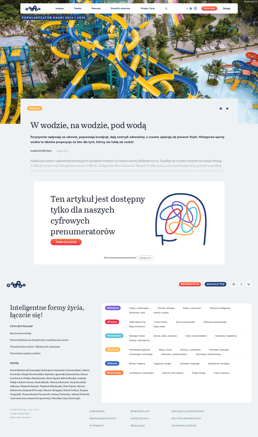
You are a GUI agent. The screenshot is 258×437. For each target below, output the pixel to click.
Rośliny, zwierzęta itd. (139, 340)
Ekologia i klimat (137, 336)
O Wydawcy (97, 425)
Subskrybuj (209, 8)
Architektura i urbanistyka (141, 373)
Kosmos (113, 321)
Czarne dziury (160, 322)
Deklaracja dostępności (188, 411)
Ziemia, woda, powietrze (165, 336)
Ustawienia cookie (184, 425)
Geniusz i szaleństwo (190, 349)
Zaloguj (226, 8)
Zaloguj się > (145, 257)
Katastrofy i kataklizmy (226, 336)
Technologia (115, 372)
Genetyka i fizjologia (219, 349)
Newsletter (216, 284)
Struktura (114, 308)
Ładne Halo (23, 413)
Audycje (60, 8)
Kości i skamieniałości (196, 336)
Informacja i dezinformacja (208, 354)
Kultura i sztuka (161, 312)
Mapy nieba (159, 326)
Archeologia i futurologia (140, 354)
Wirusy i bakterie (137, 363)
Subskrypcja (191, 284)
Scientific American (120, 8)
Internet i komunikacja (172, 373)
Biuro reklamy (140, 411)
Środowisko (115, 335)
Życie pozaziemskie (185, 322)
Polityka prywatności (186, 418)
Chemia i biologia (166, 308)
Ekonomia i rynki (137, 312)
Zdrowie (113, 363)
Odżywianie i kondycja (219, 363)
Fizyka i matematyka (139, 308)
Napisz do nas (139, 418)
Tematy (77, 8)
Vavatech (26, 417)
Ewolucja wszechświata (215, 322)
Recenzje (96, 8)
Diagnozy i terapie (162, 363)
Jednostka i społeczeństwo (174, 354)
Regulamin (138, 425)
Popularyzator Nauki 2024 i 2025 (53, 17)
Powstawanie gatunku (139, 349)
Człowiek (35, 108)
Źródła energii (198, 373)
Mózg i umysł (165, 349)
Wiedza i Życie (147, 8)
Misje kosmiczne (137, 326)
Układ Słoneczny (137, 322)
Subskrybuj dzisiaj (66, 242)
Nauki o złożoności (192, 308)
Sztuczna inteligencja (220, 308)
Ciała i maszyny (221, 373)
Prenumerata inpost (103, 418)
